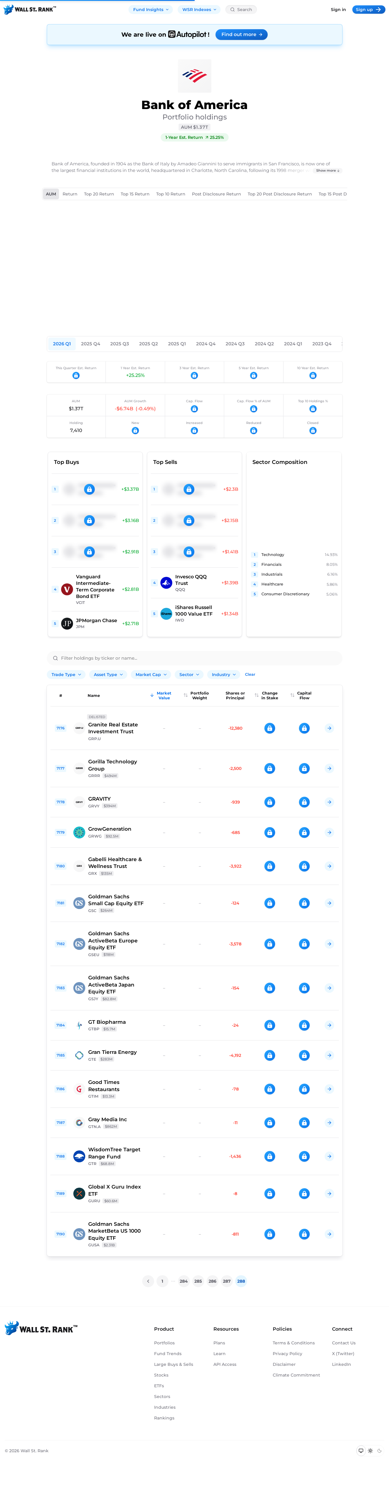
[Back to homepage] (30, 9)
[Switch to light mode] (370, 1450)
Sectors (162, 1396)
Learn (219, 1353)
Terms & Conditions (294, 1343)
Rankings (164, 1418)
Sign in (338, 9)
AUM (51, 194)
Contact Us (344, 1343)
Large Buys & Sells (173, 1364)
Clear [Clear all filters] (250, 674)
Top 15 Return (135, 194)
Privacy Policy (287, 1353)
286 (212, 1281)
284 (184, 1281)
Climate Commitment (296, 1375)
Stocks (161, 1375)
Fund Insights (151, 9)
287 (227, 1281)
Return (70, 194)
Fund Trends (168, 1353)
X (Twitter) (343, 1353)
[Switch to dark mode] (379, 1451)
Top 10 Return (170, 194)
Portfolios (164, 1343)
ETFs (159, 1385)
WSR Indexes (199, 9)
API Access (224, 1364)
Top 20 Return (99, 194)
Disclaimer (284, 1364)
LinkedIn (341, 1364)
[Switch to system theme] (361, 1451)
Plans (219, 1343)
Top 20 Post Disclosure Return (280, 194)
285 (198, 1281)
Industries (165, 1407)
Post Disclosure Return (216, 194)
